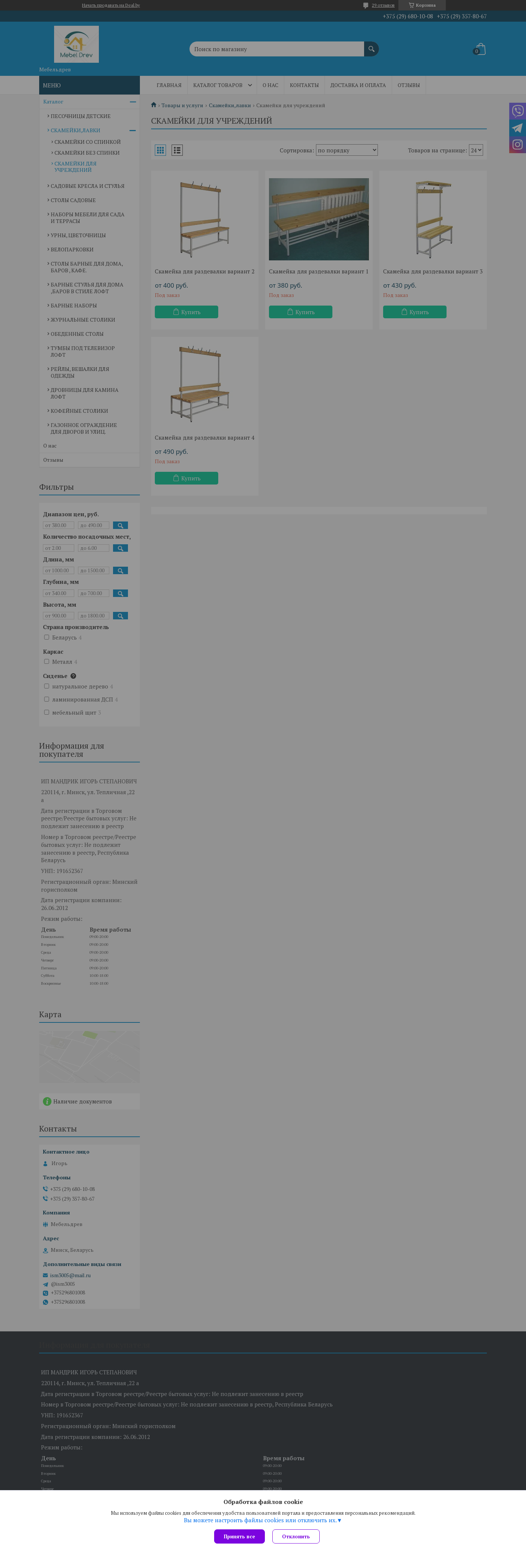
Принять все (239, 1536)
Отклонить (296, 1536)
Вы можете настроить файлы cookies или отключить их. (260, 1520)
